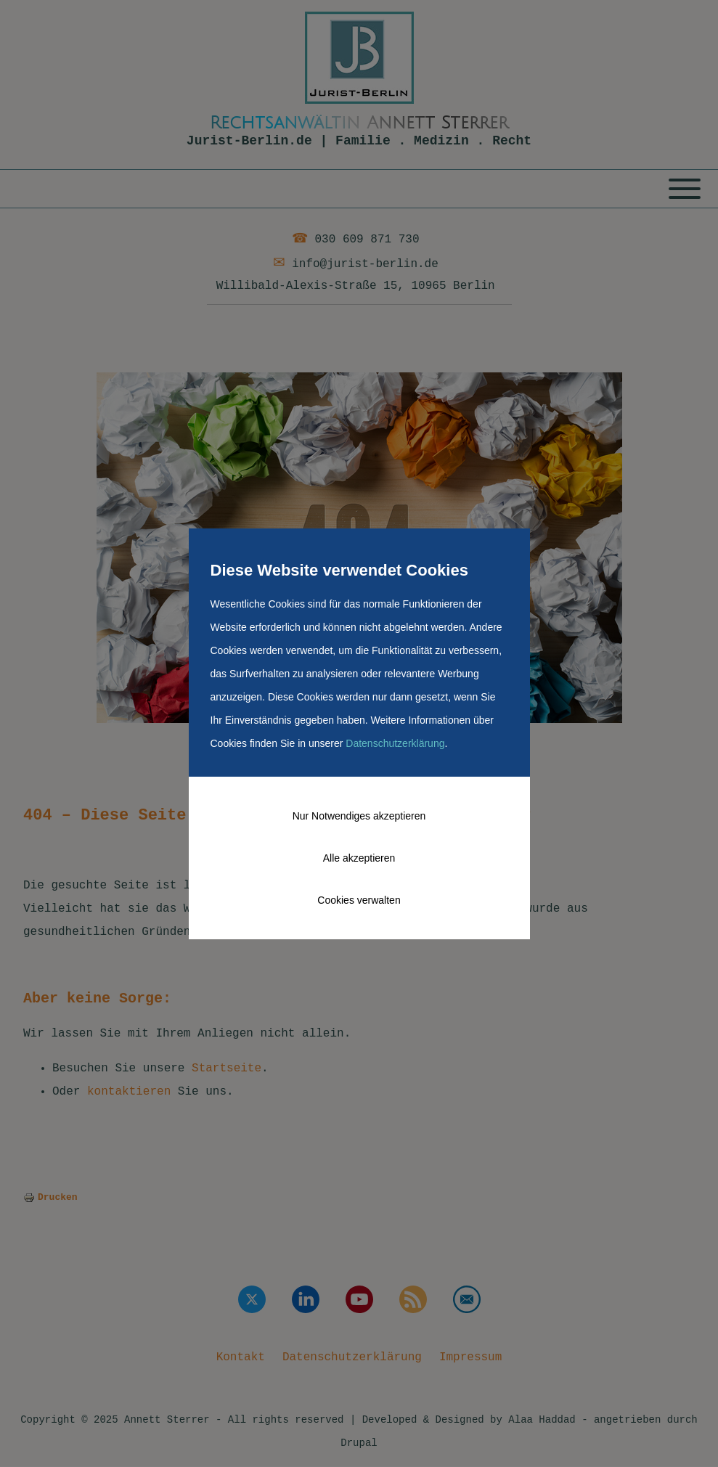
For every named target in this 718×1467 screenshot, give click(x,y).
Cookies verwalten (358, 900)
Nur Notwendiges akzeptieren (359, 816)
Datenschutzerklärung (395, 743)
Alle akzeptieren (359, 858)
